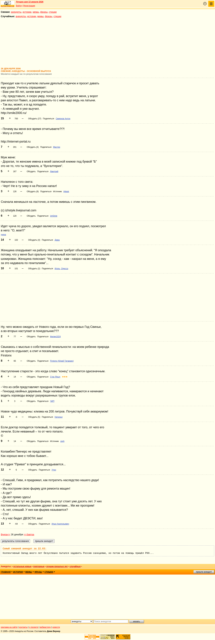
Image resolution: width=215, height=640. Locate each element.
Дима (57, 240)
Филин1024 (55, 336)
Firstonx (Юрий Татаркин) (62, 361)
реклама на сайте (9, 627)
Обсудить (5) (34, 417)
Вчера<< (5, 534)
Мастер (56, 147)
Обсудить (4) (33, 147)
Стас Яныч (55, 377)
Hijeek (66, 191)
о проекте (33, 627)
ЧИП (52, 401)
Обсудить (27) (34, 118)
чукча (3, 234)
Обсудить (31, 171)
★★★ (65, 377)
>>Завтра (29, 534)
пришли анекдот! (204, 572)
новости (56, 627)
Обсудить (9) (33, 191)
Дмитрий (54, 171)
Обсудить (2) (34, 268)
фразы (44, 12)
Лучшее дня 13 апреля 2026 (29, 2)
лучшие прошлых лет (57, 566)
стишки (53, 12)
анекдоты (16, 12)
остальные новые (22, 566)
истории (27, 12)
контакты (23, 627)
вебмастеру (45, 627)
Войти (19, 6)
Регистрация (29, 6)
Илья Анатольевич (60, 524)
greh (62, 441)
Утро (54, 470)
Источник (57, 191)
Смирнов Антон (63, 118)
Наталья (58, 417)
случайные (75, 566)
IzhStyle (53, 216)
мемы (36, 12)
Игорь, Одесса (61, 268)
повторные (38, 566)
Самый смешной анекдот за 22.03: (24, 548)
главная (6, 572)
